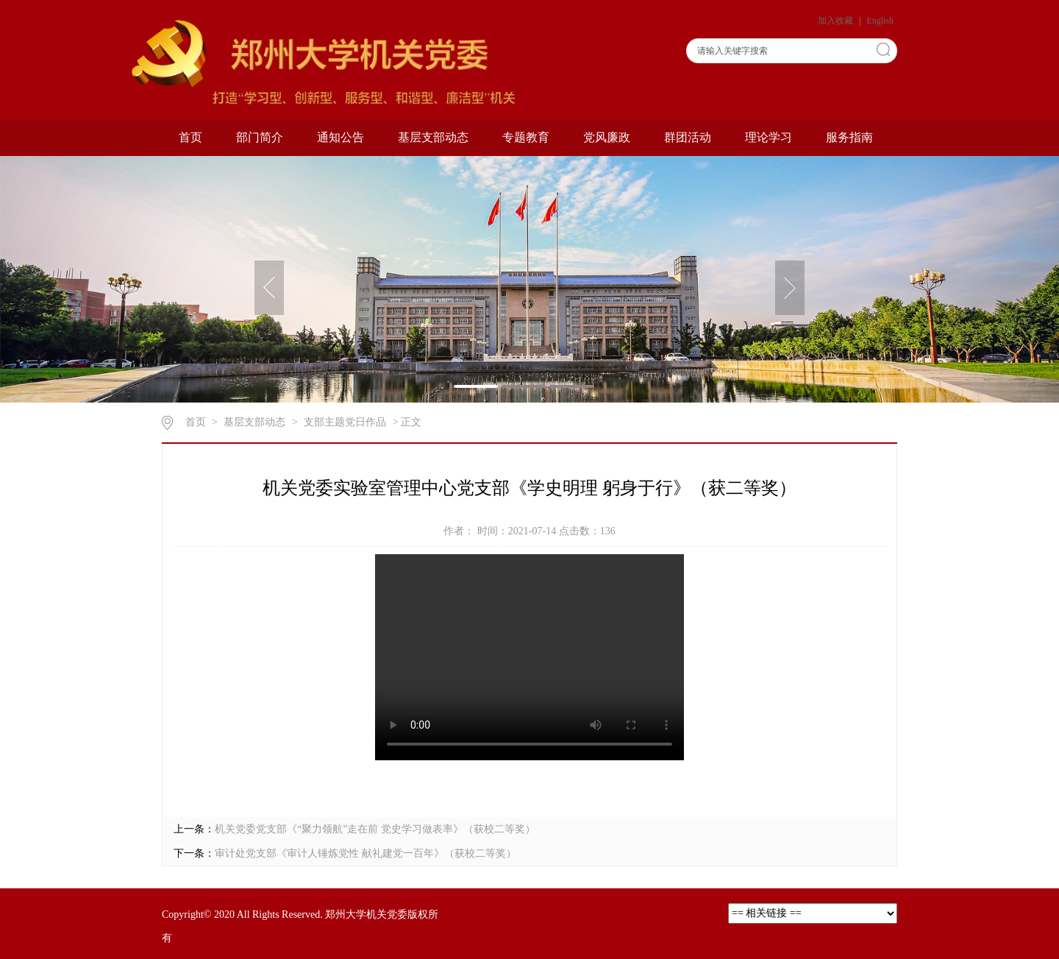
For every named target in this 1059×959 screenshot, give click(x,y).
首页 (190, 137)
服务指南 (849, 137)
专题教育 (525, 137)
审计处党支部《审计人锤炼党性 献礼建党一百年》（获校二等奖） (365, 853)
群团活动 (687, 137)
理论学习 (768, 137)
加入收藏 (836, 20)
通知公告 (340, 137)
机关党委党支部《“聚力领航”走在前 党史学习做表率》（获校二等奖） (375, 829)
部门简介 (259, 137)
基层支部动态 (433, 137)
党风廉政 (606, 137)
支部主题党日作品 (345, 422)
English (880, 20)
